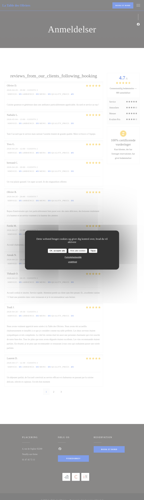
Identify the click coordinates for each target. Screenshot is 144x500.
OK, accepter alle (57, 251)
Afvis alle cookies (77, 251)
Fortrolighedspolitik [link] (73, 257)
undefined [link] (72, 262)
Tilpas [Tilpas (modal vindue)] (93, 251)
